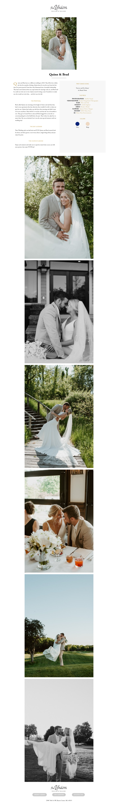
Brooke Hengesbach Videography (88, 101)
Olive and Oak (85, 103)
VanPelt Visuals (89, 99)
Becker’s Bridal (85, 107)
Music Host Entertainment (83, 113)
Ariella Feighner (86, 105)
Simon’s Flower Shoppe (86, 109)
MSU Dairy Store (86, 111)
